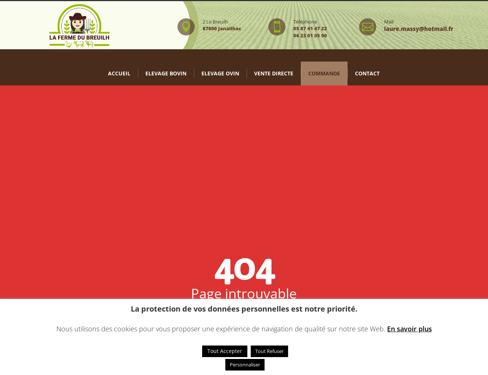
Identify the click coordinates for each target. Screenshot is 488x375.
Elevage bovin (165, 73)
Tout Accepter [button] (224, 350)
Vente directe (273, 73)
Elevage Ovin (220, 73)
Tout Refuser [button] (269, 351)
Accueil (119, 73)
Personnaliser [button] (245, 364)
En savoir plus (409, 328)
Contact (367, 73)
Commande (324, 73)
